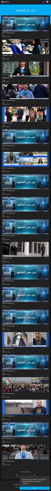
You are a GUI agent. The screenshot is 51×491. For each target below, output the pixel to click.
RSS (16, 487)
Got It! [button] (34, 488)
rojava (3, 35)
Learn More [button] (25, 483)
